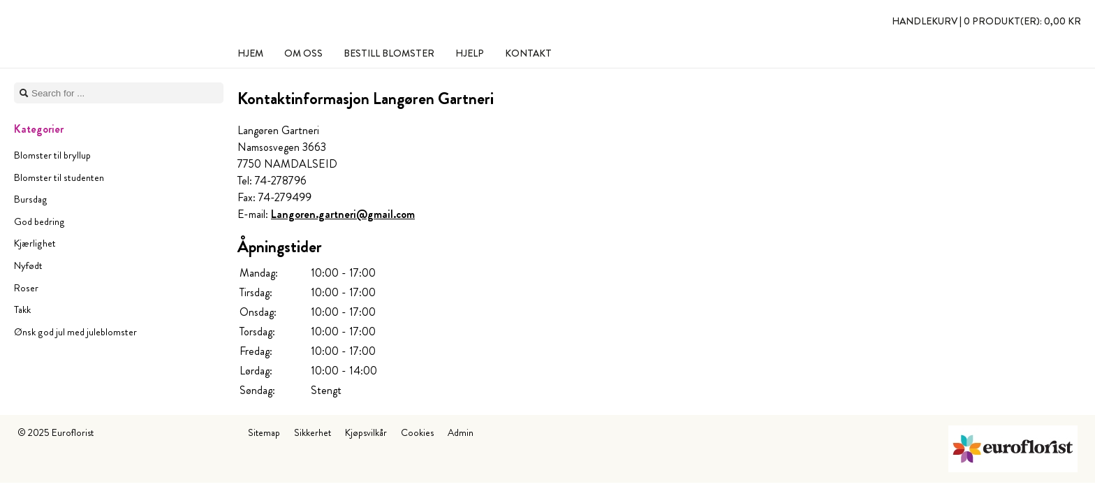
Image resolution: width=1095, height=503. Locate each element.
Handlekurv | (986, 21)
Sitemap (264, 432)
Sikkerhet (312, 432)
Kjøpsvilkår (366, 432)
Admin (460, 432)
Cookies (417, 432)
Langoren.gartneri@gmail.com (343, 214)
